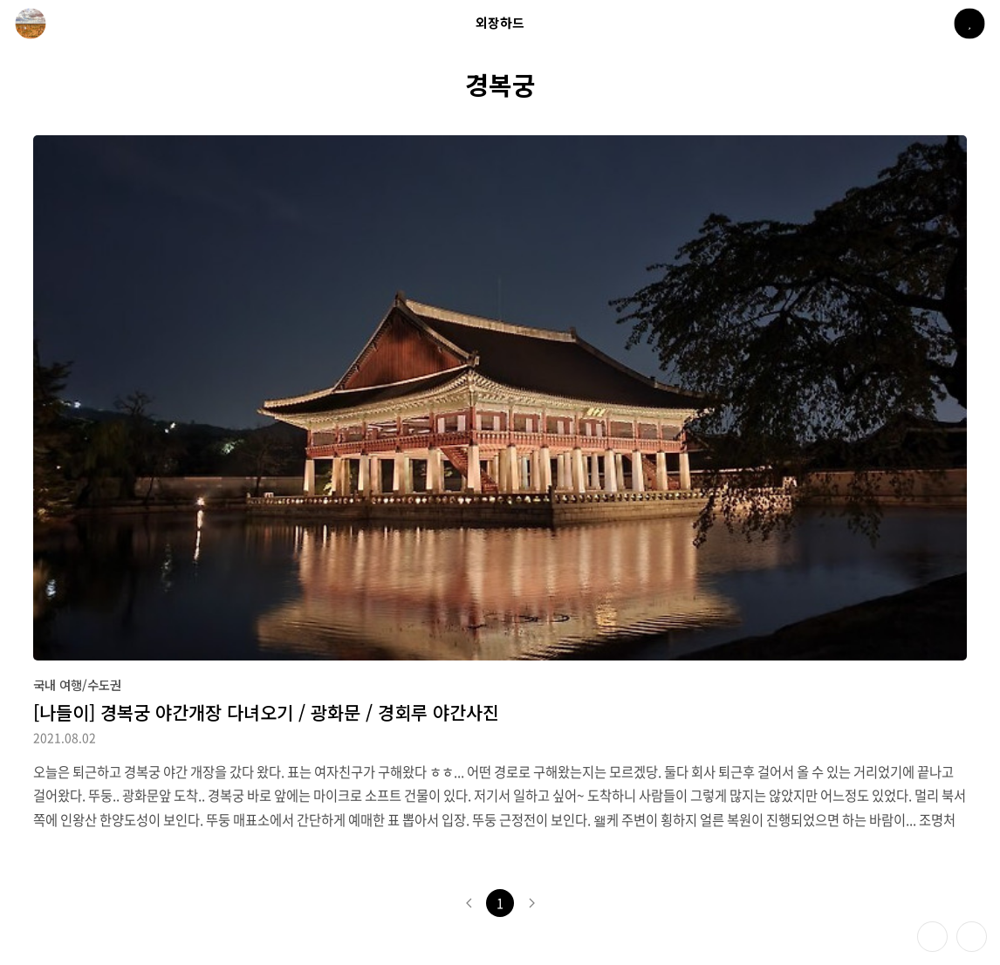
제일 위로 (971, 936)
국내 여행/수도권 (77, 684)
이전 (468, 903)
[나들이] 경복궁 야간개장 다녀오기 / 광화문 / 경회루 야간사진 (266, 712)
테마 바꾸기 (932, 936)
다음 (531, 903)
